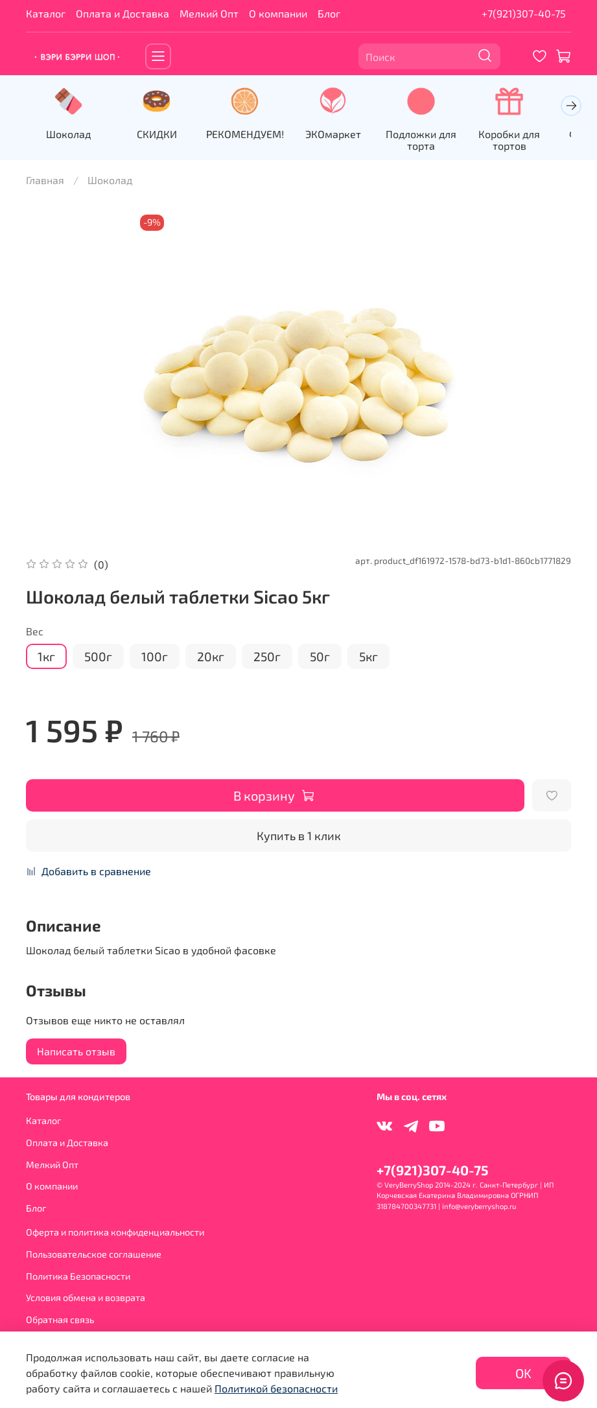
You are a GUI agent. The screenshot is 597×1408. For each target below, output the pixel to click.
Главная (45, 181)
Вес (34, 632)
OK (523, 1373)
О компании (278, 13)
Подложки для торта (436, 142)
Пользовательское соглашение (93, 1254)
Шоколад (70, 136)
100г (154, 657)
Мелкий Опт (209, 13)
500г (98, 657)
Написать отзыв (76, 1052)
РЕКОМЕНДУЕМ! (253, 136)
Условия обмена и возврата (85, 1298)
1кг (46, 657)
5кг (368, 657)
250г (267, 657)
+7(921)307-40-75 (524, 13)
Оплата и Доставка (122, 13)
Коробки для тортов (527, 142)
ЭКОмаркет (344, 136)
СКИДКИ (161, 136)
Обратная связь (60, 1319)
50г (320, 657)
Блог (329, 13)
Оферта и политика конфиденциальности (115, 1232)
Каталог (45, 13)
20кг (210, 657)
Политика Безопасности (78, 1276)
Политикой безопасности (276, 1388)
